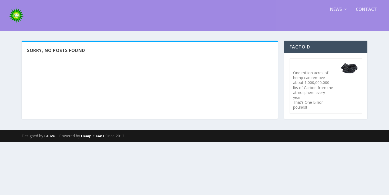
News (336, 22)
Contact (366, 22)
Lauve (49, 106)
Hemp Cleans (92, 106)
